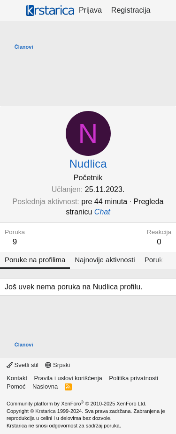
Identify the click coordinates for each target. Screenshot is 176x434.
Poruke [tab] (156, 260)
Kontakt (17, 378)
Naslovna (45, 386)
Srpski (57, 364)
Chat (102, 212)
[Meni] (13, 10)
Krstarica (45, 411)
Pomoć (16, 386)
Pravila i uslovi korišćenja (68, 378)
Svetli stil (22, 364)
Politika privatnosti (133, 378)
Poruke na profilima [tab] (35, 260)
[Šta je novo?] (164, 10)
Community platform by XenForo (76, 403)
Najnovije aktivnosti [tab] (105, 260)
